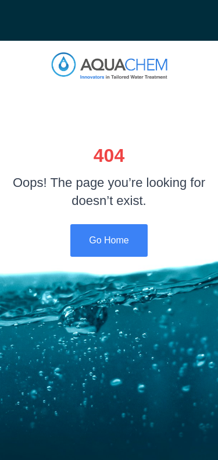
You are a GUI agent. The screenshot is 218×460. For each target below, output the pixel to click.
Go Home (108, 240)
